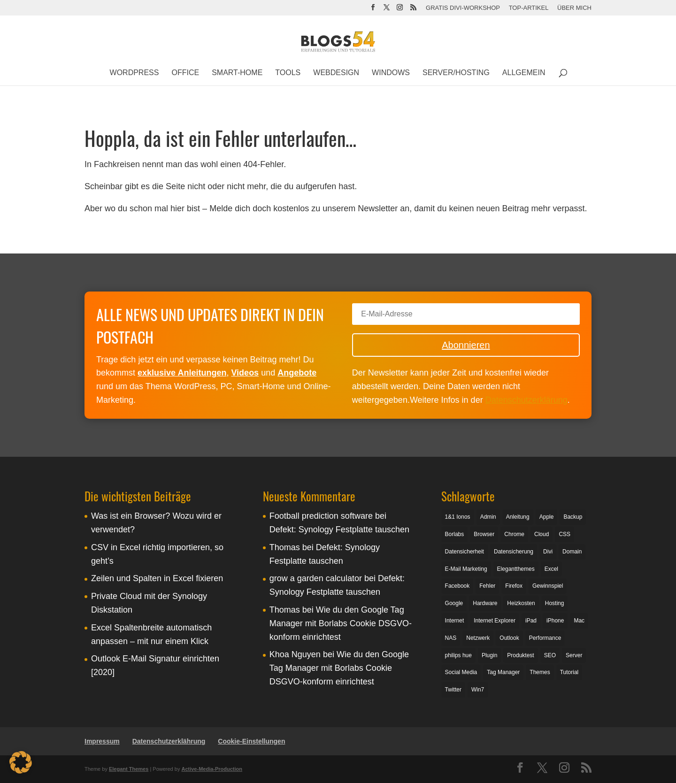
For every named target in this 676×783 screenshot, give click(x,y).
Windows (391, 73)
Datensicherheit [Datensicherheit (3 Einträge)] (464, 551)
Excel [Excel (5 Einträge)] (551, 569)
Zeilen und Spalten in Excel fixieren (157, 578)
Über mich (574, 8)
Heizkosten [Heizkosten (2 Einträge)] (521, 603)
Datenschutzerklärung (526, 400)
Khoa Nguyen (295, 654)
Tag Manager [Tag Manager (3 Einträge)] (503, 672)
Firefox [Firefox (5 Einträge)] (513, 586)
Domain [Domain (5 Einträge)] (572, 551)
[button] (20, 762)
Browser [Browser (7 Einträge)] (484, 534)
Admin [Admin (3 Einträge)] (488, 517)
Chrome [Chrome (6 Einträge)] (514, 534)
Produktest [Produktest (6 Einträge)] (520, 655)
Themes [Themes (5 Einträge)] (540, 672)
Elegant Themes (128, 769)
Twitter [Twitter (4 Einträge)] (453, 689)
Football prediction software (321, 516)
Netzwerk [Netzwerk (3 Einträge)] (478, 638)
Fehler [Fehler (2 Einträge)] (487, 586)
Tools (287, 73)
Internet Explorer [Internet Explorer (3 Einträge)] (494, 620)
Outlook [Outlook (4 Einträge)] (509, 638)
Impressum (102, 741)
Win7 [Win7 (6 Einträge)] (477, 689)
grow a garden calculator (315, 578)
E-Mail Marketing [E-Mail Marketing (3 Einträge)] (466, 569)
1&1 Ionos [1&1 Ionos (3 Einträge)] (457, 517)
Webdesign (336, 73)
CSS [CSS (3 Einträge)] (564, 534)
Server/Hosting (456, 73)
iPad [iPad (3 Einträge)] (531, 620)
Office (185, 73)
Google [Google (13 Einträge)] (454, 603)
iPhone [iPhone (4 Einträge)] (555, 620)
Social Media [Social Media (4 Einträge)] (461, 672)
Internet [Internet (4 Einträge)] (454, 620)
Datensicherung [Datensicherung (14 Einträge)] (513, 551)
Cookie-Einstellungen (251, 741)
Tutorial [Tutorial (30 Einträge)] (569, 672)
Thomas (284, 547)
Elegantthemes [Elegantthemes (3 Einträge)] (516, 569)
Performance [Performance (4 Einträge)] (545, 638)
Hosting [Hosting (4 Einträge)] (554, 603)
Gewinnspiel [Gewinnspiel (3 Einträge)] (547, 586)
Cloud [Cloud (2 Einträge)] (541, 534)
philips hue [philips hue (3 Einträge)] (458, 655)
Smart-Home (237, 73)
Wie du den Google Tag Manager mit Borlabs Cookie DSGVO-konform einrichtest (340, 623)
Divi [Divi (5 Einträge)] (548, 551)
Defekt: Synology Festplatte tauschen (339, 529)
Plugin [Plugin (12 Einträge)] (489, 655)
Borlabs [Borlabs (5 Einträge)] (454, 534)
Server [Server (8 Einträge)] (574, 655)
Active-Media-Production (211, 769)
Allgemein (523, 73)
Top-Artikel (529, 8)
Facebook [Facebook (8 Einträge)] (457, 586)
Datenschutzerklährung (169, 741)
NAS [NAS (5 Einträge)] (451, 638)
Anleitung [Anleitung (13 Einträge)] (518, 517)
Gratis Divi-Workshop (463, 8)
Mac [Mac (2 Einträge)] (579, 620)
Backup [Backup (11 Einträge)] (572, 517)
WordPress (134, 73)
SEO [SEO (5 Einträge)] (550, 655)
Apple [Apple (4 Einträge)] (546, 517)
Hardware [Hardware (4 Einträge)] (485, 603)
